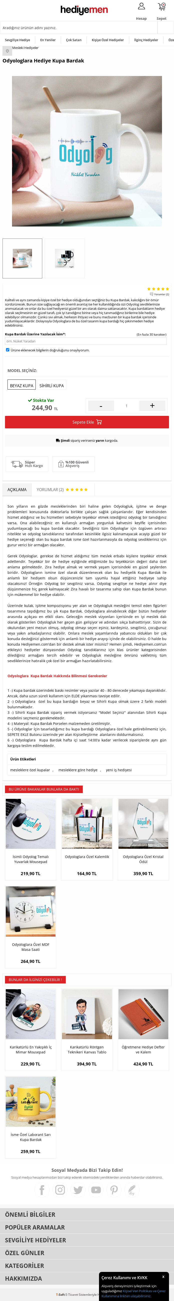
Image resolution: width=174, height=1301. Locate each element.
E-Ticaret (72, 1294)
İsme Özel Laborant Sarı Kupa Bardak (31, 1137)
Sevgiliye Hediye (17, 40)
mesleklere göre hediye (78, 770)
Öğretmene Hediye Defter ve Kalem (143, 1049)
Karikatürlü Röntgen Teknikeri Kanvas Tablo (87, 1049)
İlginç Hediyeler (146, 40)
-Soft (61, 1294)
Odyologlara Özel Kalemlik (87, 856)
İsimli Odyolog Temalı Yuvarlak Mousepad (31, 859)
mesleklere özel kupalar (30, 770)
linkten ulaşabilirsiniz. (135, 1296)
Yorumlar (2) (161, 294)
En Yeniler (48, 40)
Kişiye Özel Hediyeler (108, 40)
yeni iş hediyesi (119, 770)
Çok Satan (74, 40)
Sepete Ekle (87, 422)
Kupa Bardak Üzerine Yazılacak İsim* (35, 334)
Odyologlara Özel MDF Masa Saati (30, 947)
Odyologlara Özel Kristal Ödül (143, 859)
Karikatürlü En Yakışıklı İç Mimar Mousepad (31, 1049)
